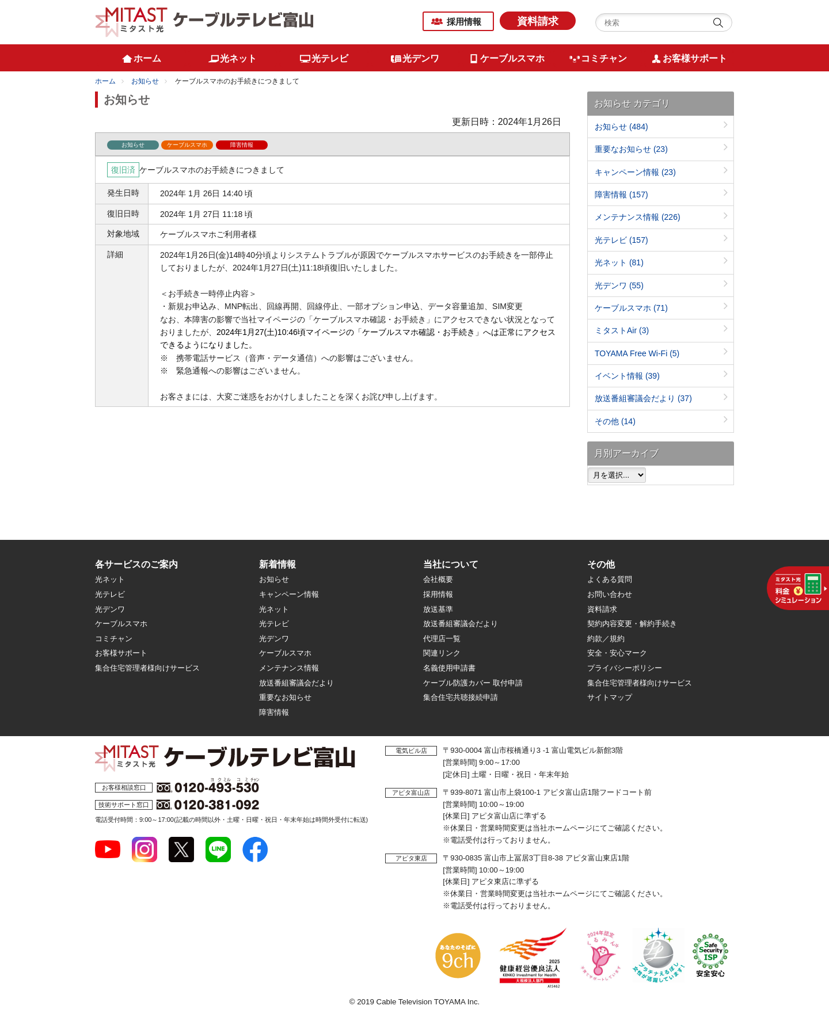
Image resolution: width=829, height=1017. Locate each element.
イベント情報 (627, 375)
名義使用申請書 (449, 668)
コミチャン (113, 638)
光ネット (619, 262)
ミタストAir (622, 330)
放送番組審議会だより (643, 398)
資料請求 (537, 21)
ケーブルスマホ (631, 308)
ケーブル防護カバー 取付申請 (473, 683)
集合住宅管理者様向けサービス (147, 668)
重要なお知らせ (631, 149)
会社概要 (438, 579)
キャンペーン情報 (635, 172)
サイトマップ (609, 697)
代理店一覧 (442, 638)
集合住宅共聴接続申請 (460, 697)
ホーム (105, 81)
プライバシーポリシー (624, 668)
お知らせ (145, 81)
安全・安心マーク (617, 653)
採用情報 (464, 21)
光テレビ (621, 240)
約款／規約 (606, 638)
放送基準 (438, 609)
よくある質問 (609, 579)
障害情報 (621, 194)
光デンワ (619, 285)
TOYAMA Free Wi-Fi (637, 353)
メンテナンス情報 (637, 217)
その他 (615, 421)
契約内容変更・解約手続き (632, 623)
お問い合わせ (609, 594)
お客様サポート (121, 653)
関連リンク (442, 653)
